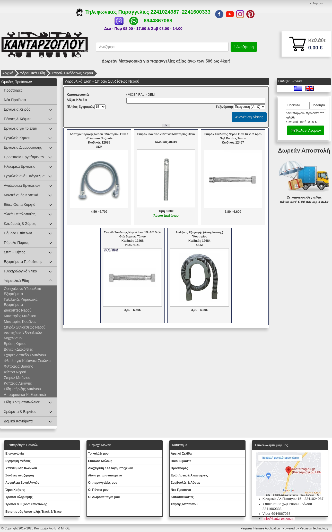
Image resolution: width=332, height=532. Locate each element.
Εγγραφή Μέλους (18, 461)
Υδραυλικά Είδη (32, 73)
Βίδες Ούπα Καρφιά (20, 204)
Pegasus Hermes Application (260, 528)
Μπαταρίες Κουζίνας (20, 322)
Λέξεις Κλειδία (77, 100)
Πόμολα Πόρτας (16, 243)
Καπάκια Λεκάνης (18, 383)
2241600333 (196, 12)
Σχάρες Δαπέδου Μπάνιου (25, 355)
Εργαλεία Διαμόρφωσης (23, 147)
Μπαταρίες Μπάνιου (20, 316)
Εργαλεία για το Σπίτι (20, 128)
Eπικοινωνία (14, 453)
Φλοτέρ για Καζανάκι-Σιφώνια (27, 361)
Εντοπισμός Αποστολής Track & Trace (33, 511)
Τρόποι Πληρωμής (19, 497)
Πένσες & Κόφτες (17, 119)
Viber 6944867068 (277, 514)
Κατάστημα (179, 445)
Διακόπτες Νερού (17, 310)
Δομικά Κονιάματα (18, 421)
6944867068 (158, 20)
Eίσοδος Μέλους (100, 461)
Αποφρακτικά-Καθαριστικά (25, 395)
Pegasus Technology (314, 528)
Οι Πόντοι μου (98, 490)
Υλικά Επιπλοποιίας (20, 214)
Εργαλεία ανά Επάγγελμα (24, 176)
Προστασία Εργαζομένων (24, 157)
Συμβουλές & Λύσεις (185, 482)
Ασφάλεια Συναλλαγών (22, 482)
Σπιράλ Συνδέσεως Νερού (72, 73)
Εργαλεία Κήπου (17, 138)
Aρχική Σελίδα (181, 453)
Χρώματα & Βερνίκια (20, 412)
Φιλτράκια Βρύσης (18, 366)
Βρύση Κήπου (15, 344)
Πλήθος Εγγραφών (80, 107)
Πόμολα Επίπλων (18, 233)
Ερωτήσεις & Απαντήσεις (189, 475)
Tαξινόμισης (225, 107)
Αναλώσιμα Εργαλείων (22, 185)
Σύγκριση (318, 3)
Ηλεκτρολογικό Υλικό (20, 271)
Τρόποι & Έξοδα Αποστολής (26, 504)
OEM (151, 94)
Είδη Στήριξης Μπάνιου (22, 389)
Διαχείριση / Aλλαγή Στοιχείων (110, 468)
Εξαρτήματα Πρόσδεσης (23, 262)
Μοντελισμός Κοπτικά (21, 195)
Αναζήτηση (244, 47)
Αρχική (7, 73)
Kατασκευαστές (182, 497)
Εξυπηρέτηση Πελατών (22, 445)
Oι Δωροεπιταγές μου (104, 497)
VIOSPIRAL (136, 94)
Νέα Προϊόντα (15, 100)
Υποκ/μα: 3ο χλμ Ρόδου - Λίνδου (287, 504)
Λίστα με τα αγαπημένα (105, 475)
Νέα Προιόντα (181, 490)
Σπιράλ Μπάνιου (17, 378)
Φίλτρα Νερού (15, 372)
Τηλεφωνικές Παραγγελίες (113, 12)
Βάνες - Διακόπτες (18, 349)
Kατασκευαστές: (79, 94)
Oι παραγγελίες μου (102, 482)
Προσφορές (13, 90)
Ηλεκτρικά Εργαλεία (20, 166)
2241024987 (165, 12)
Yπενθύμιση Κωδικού (21, 468)
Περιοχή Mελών (100, 445)
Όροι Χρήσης (15, 490)
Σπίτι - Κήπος (14, 252)
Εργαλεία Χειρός (17, 109)
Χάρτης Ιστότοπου (184, 504)
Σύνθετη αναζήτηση (19, 475)
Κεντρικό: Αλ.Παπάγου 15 (282, 499)
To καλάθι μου (98, 453)
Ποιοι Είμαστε (181, 461)
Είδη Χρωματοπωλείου (22, 402)
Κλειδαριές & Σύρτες (20, 223)
